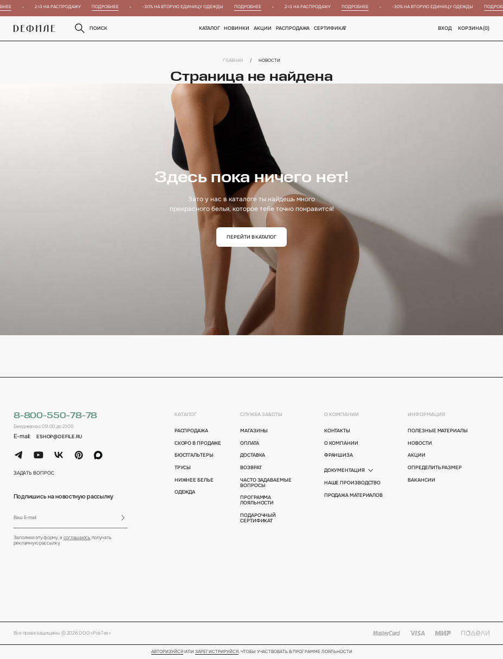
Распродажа (292, 28)
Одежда (185, 492)
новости (419, 443)
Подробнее (108, 6)
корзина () (473, 28)
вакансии (421, 480)
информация (426, 414)
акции (416, 455)
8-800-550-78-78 (56, 416)
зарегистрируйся (216, 652)
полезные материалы (437, 430)
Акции (263, 28)
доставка (252, 455)
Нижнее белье (194, 480)
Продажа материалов (353, 495)
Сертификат (330, 28)
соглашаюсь (77, 537)
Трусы (183, 467)
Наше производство (352, 482)
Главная (233, 60)
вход (445, 28)
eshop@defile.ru (59, 436)
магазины (254, 430)
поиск (90, 28)
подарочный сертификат (258, 518)
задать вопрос (34, 473)
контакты (337, 430)
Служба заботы (261, 414)
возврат (250, 467)
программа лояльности (257, 500)
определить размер (434, 467)
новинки (236, 28)
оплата (249, 443)
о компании (341, 414)
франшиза (338, 455)
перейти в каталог (251, 237)
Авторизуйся (167, 652)
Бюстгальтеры (194, 455)
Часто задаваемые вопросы (266, 482)
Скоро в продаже (198, 443)
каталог (186, 414)
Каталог (209, 28)
